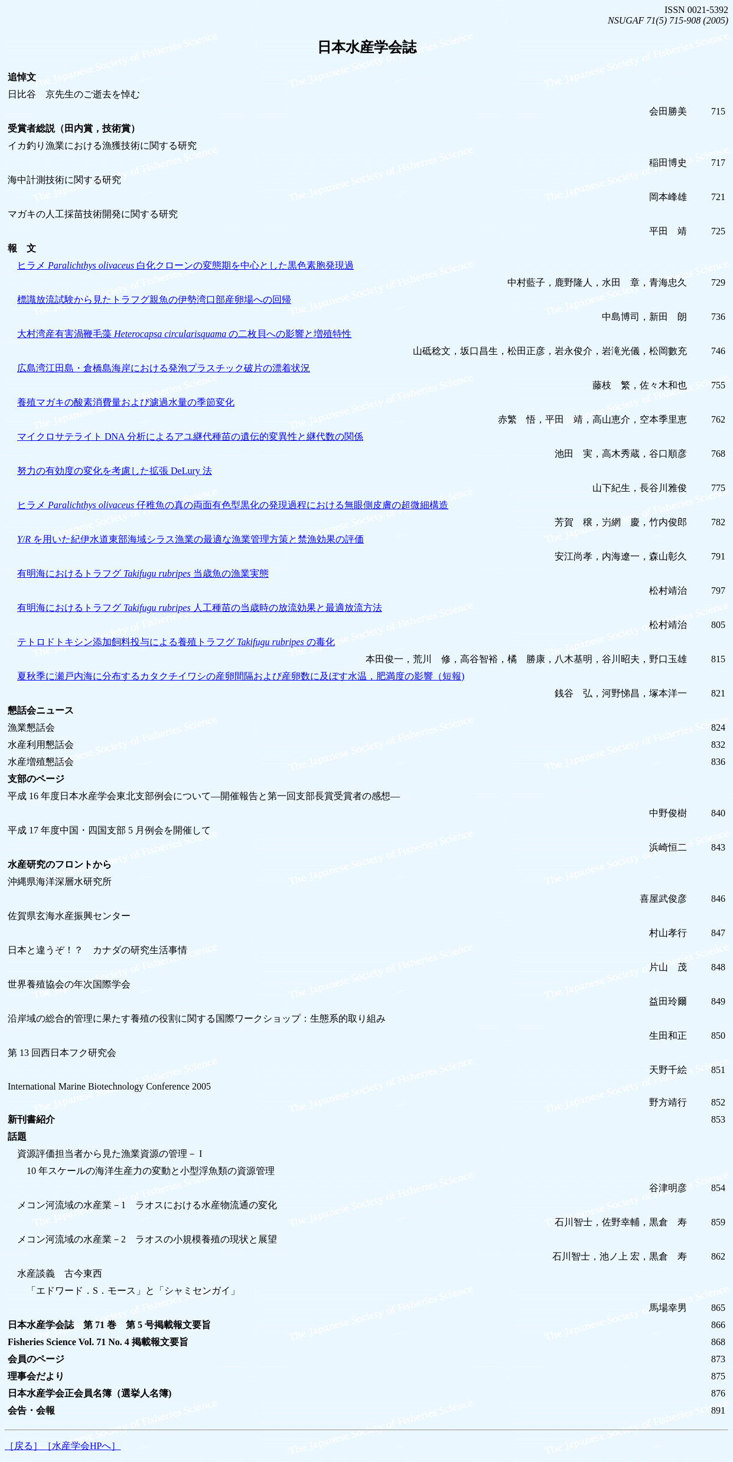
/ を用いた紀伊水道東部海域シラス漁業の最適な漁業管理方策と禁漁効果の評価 (190, 539)
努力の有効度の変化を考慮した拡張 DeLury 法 (114, 471)
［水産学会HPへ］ (81, 1446)
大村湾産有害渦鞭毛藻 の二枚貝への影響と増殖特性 (184, 334)
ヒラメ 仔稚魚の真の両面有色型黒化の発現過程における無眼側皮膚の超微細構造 (232, 505)
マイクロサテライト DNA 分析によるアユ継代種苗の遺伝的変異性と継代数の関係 (190, 436)
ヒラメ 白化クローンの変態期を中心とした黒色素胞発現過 (185, 265)
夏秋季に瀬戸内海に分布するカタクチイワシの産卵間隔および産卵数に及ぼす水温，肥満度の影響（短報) (240, 676)
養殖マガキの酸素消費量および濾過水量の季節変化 (125, 402)
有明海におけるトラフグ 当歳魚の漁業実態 (143, 573)
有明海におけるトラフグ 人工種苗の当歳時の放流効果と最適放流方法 (199, 608)
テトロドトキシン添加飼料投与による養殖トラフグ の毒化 (176, 642)
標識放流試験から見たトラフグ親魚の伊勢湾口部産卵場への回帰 (154, 300)
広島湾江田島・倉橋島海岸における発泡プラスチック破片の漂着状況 (163, 368)
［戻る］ (24, 1446)
